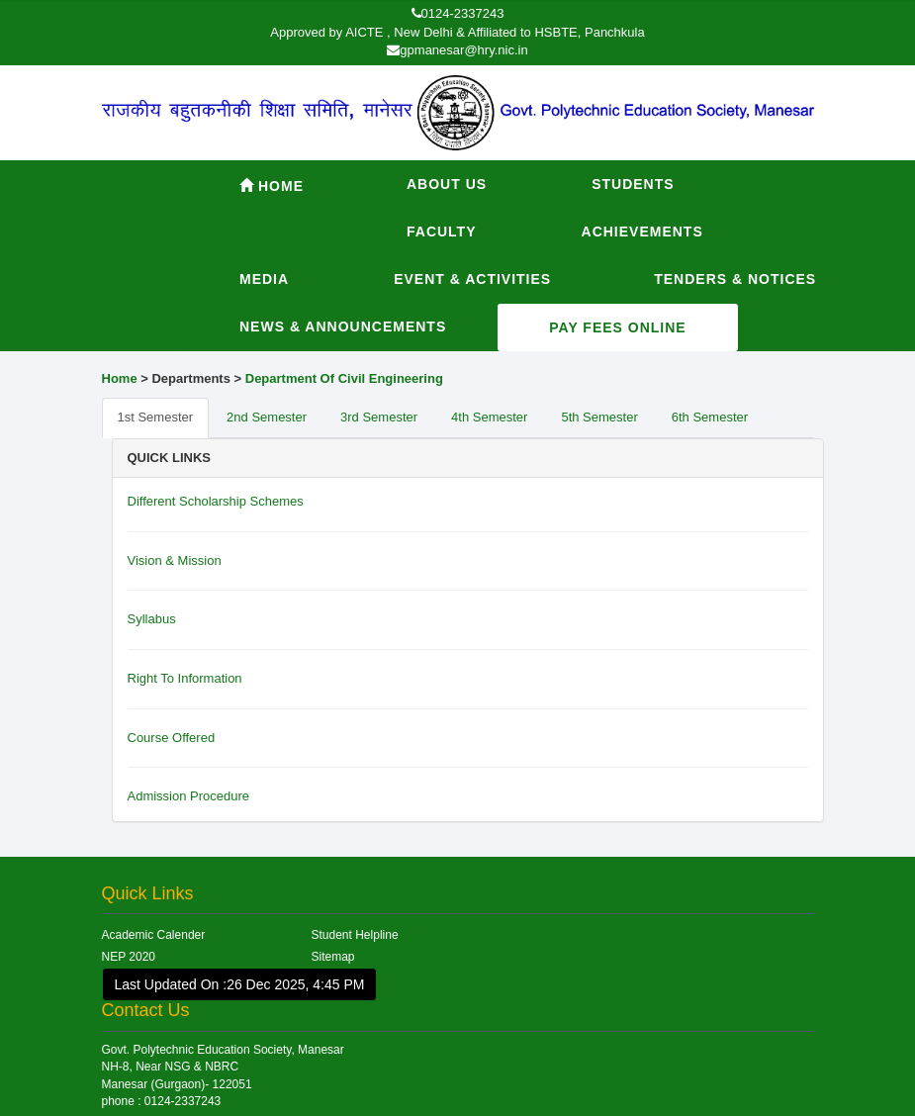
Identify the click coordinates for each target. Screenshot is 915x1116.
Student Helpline (355, 935)
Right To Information (185, 678)
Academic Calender (154, 935)
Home (271, 186)
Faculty (442, 231)
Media (264, 279)
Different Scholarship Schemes (216, 501)
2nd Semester (267, 417)
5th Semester (599, 417)
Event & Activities (472, 279)
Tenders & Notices (735, 279)
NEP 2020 (129, 957)
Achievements (642, 231)
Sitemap (333, 957)
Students (633, 184)
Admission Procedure (189, 796)
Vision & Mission (175, 560)
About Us (447, 184)
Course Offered (172, 737)
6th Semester (710, 417)
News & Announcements (342, 326)
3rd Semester (378, 417)
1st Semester (156, 417)
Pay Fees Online (617, 327)
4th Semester (489, 417)
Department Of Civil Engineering (344, 378)
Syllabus (152, 618)
